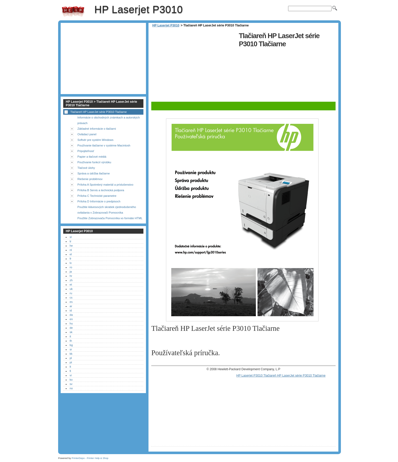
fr (70, 258)
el (71, 254)
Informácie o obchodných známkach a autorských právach (108, 120)
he (71, 245)
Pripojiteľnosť (85, 151)
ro (71, 267)
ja (71, 271)
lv (71, 262)
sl (71, 237)
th (71, 340)
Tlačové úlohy (86, 167)
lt (70, 366)
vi (71, 375)
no (71, 388)
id (71, 310)
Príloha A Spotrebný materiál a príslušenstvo (105, 184)
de (71, 327)
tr (70, 241)
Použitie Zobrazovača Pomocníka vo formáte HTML (109, 218)
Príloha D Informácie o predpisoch (98, 201)
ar (71, 306)
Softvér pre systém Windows (95, 139)
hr (71, 275)
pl (71, 358)
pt (71, 362)
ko (71, 379)
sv (71, 383)
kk (71, 353)
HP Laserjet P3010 (73, 11)
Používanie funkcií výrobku (94, 162)
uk (71, 288)
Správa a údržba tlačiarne (93, 173)
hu (71, 323)
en (71, 319)
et (71, 284)
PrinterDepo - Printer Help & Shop (90, 458)
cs (71, 297)
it (70, 336)
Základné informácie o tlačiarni (96, 128)
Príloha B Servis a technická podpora (100, 190)
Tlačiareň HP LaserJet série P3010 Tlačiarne (98, 111)
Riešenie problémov (90, 179)
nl (71, 249)
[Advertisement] (193, 66)
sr (71, 349)
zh (71, 280)
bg (71, 345)
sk (71, 332)
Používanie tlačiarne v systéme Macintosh (103, 145)
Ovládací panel (86, 134)
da (71, 314)
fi (70, 370)
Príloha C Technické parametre (96, 195)
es (71, 301)
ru (71, 293)
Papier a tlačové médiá (91, 156)
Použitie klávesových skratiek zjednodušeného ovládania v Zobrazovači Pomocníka (106, 209)
